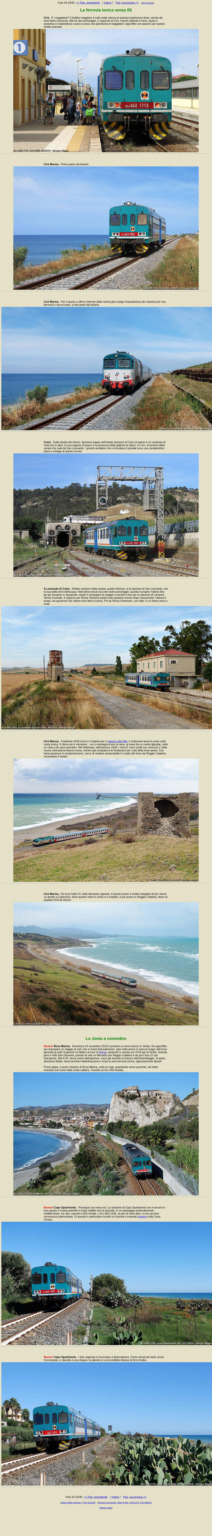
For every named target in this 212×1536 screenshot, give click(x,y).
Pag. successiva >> (127, 2)
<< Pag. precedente (88, 2)
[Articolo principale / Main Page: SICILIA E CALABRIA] (124, 1502)
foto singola (147, 3)
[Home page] (106, 1508)
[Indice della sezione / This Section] (78, 1502)
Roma (102, 1052)
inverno (142, 1216)
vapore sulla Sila (117, 741)
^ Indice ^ (107, 2)
